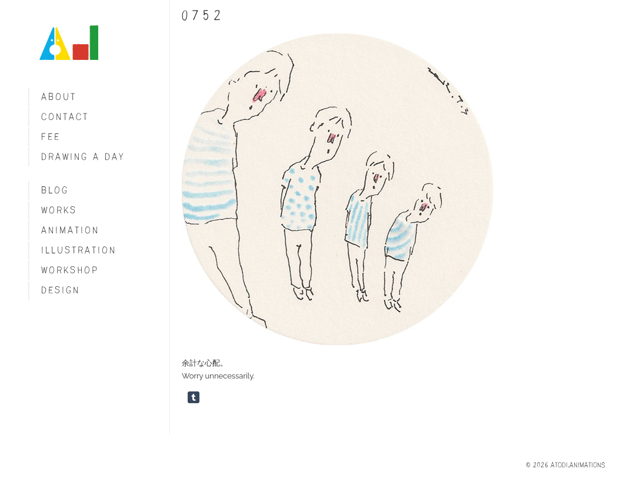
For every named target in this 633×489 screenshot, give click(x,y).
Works (59, 210)
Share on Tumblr (193, 397)
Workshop (70, 270)
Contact (65, 116)
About (58, 97)
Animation (70, 230)
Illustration (78, 250)
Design (60, 290)
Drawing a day (83, 156)
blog (55, 190)
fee (51, 136)
